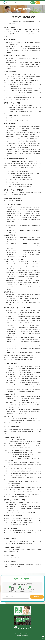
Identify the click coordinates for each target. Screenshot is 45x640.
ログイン (32, 2)
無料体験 (37, 2)
